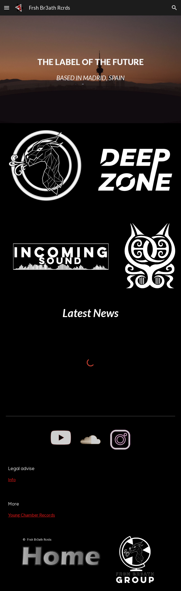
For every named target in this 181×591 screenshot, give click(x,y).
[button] (6, 7)
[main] (90, 69)
